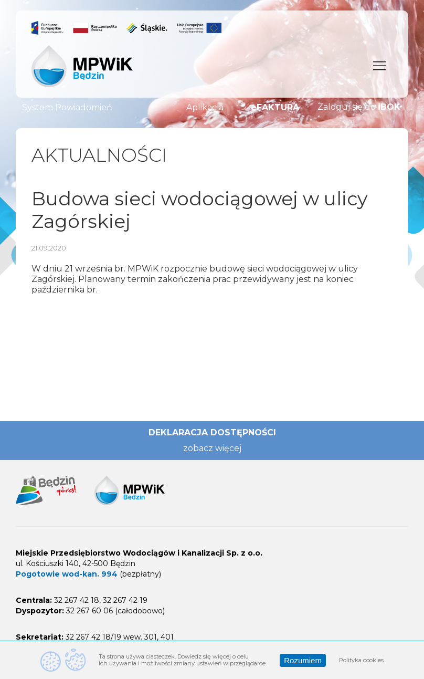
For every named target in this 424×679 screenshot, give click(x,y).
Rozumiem (303, 660)
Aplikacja (205, 107)
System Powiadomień (67, 107)
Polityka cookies (361, 660)
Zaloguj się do (358, 107)
